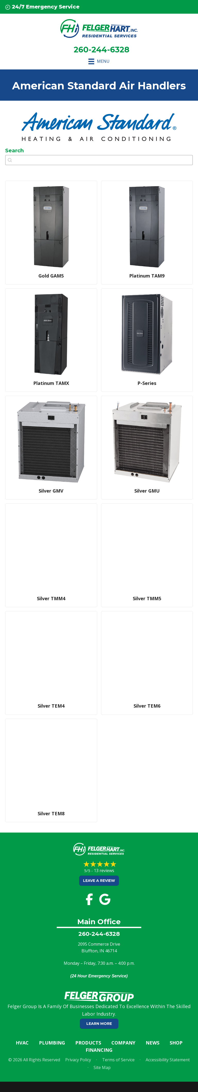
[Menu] (99, 61)
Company (123, 1042)
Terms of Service (118, 1060)
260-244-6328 (99, 933)
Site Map (102, 1067)
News (152, 1042)
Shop (176, 1042)
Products (88, 1042)
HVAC (22, 1042)
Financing (99, 1050)
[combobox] (99, 160)
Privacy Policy (78, 1060)
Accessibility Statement (168, 1060)
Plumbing (52, 1042)
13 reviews (104, 870)
